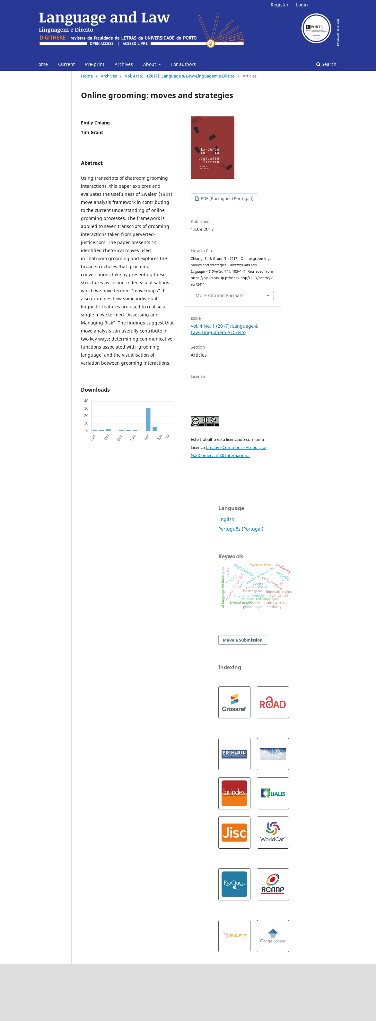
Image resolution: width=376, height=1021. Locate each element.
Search (326, 64)
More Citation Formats (219, 295)
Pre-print (94, 64)
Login (302, 5)
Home (41, 64)
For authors (183, 64)
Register (280, 5)
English (226, 519)
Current (66, 64)
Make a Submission (243, 640)
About (150, 64)
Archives (124, 64)
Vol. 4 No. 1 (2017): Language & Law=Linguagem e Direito (180, 76)
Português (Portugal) (240, 529)
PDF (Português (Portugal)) (227, 198)
